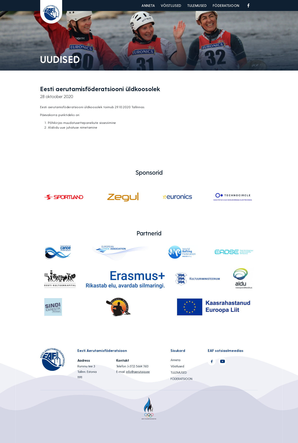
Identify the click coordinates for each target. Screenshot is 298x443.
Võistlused (171, 5)
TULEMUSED (197, 5)
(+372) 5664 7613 (137, 366)
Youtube (257, 5)
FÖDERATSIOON (226, 5)
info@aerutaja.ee (138, 371)
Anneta (148, 5)
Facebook (248, 5)
